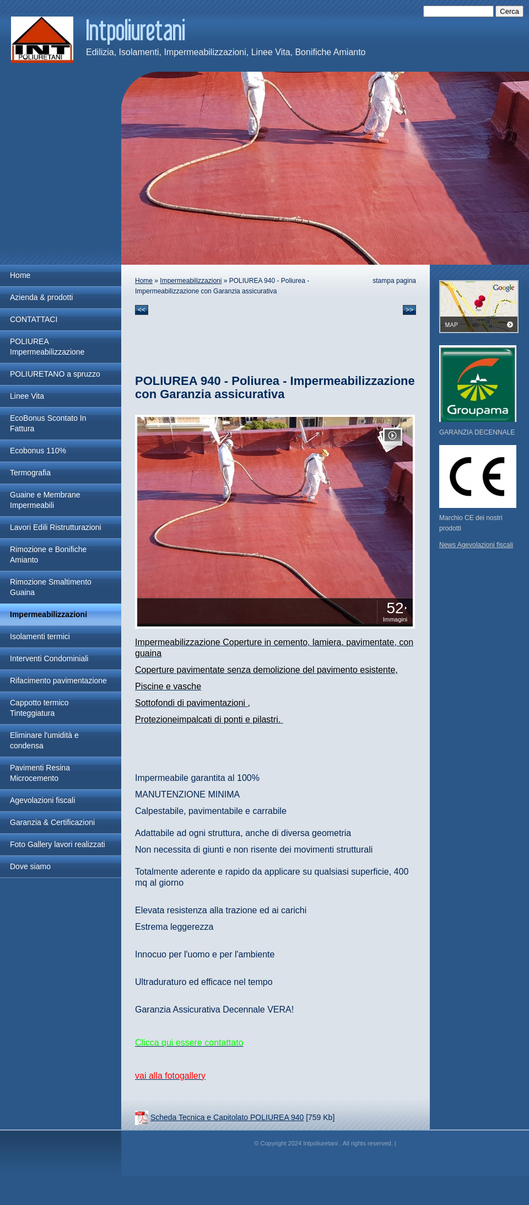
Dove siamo (30, 866)
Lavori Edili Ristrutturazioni (55, 527)
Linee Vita (27, 396)
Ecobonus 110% (38, 450)
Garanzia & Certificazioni (52, 822)
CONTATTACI (33, 319)
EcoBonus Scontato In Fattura (48, 423)
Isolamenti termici (40, 636)
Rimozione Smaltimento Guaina (50, 587)
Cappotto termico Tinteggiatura (39, 707)
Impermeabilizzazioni (48, 614)
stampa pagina (394, 281)
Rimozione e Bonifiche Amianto (48, 554)
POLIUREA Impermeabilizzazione (47, 346)
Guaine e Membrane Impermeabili (45, 500)
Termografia (30, 472)
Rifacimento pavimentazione (58, 680)
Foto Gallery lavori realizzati (57, 844)
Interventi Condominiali (49, 658)
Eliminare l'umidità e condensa (44, 740)
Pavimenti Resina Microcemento (40, 773)
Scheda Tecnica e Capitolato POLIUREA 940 (227, 1117)
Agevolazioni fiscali (42, 800)
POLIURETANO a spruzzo (55, 373)
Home (20, 275)
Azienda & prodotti (41, 297)
